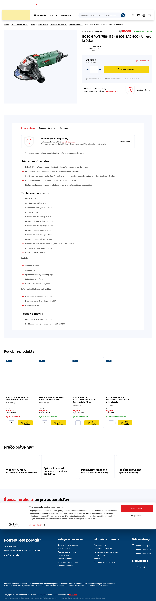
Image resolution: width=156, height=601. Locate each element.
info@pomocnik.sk (12, 555)
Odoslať (143, 510)
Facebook (138, 567)
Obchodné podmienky (103, 548)
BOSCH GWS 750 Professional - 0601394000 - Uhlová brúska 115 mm (85, 399)
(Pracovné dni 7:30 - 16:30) (46, 7)
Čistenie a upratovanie (66, 552)
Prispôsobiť (137, 587)
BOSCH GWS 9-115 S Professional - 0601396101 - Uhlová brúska (118, 399)
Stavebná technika (65, 566)
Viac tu (95, 520)
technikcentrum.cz (141, 549)
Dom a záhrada (63, 548)
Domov (6, 25)
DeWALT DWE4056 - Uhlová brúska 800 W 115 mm (52, 398)
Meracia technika (64, 559)
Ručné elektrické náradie (67, 545)
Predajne (140, 6)
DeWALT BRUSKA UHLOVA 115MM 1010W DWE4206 (18, 398)
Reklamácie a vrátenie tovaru (106, 552)
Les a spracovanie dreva (67, 562)
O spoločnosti (121, 6)
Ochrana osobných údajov (105, 562)
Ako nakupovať (100, 545)
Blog (132, 6)
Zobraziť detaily (35, 597)
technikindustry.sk (141, 545)
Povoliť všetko (137, 580)
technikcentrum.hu (141, 553)
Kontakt (150, 6)
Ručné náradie (63, 555)
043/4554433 (44, 5)
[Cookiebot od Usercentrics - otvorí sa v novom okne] (14, 596)
